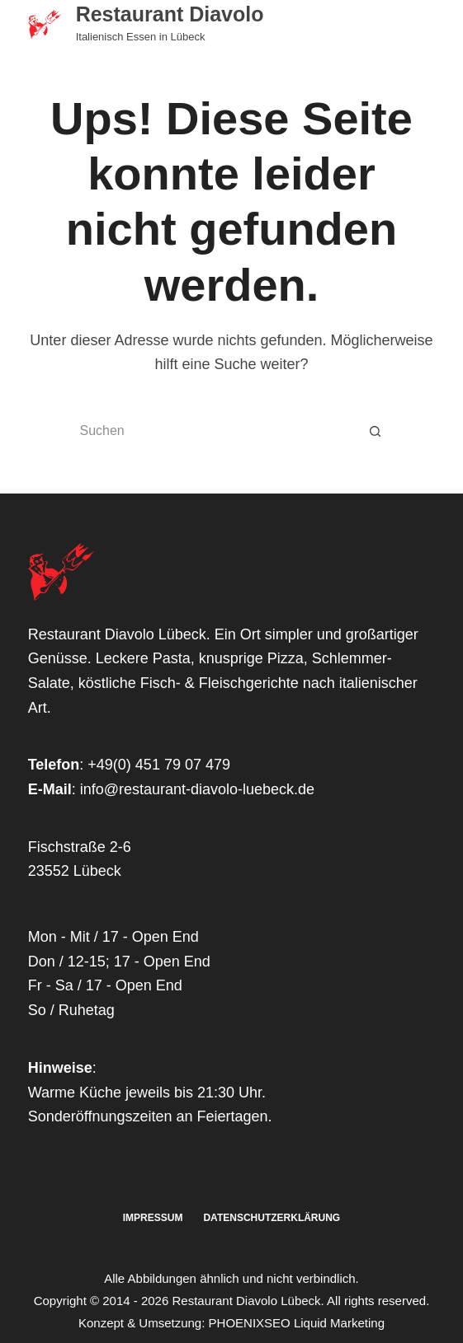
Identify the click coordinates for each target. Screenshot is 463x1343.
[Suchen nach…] (210, 431)
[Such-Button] (375, 431)
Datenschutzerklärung (271, 1218)
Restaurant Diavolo (170, 14)
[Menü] (427, 24)
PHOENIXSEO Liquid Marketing (297, 1323)
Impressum (153, 1218)
